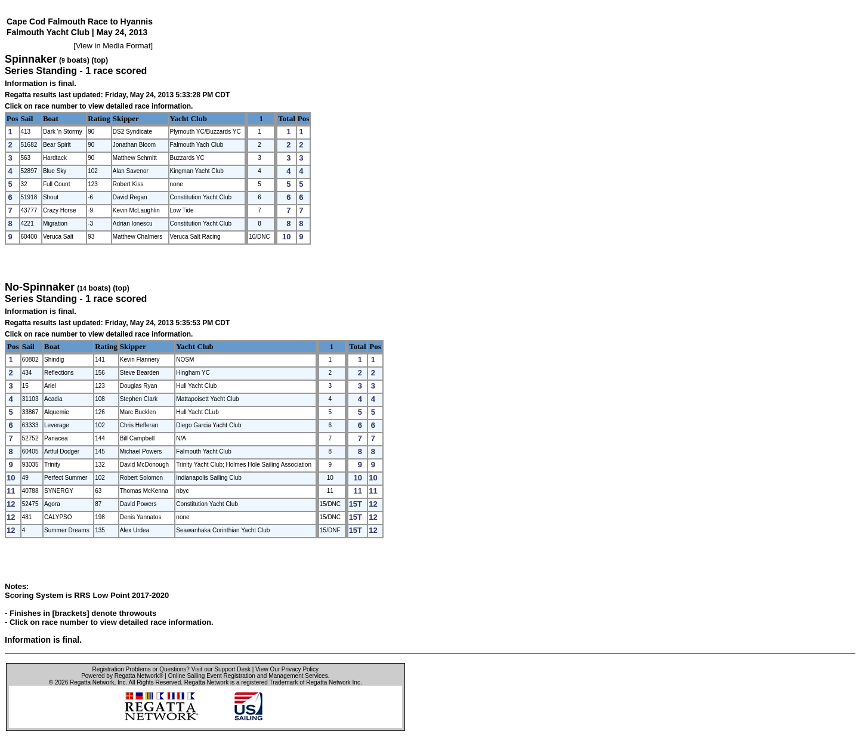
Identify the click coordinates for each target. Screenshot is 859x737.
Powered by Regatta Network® (122, 676)
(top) (99, 60)
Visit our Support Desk (221, 669)
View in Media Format (113, 45)
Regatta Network (92, 682)
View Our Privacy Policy (287, 669)
